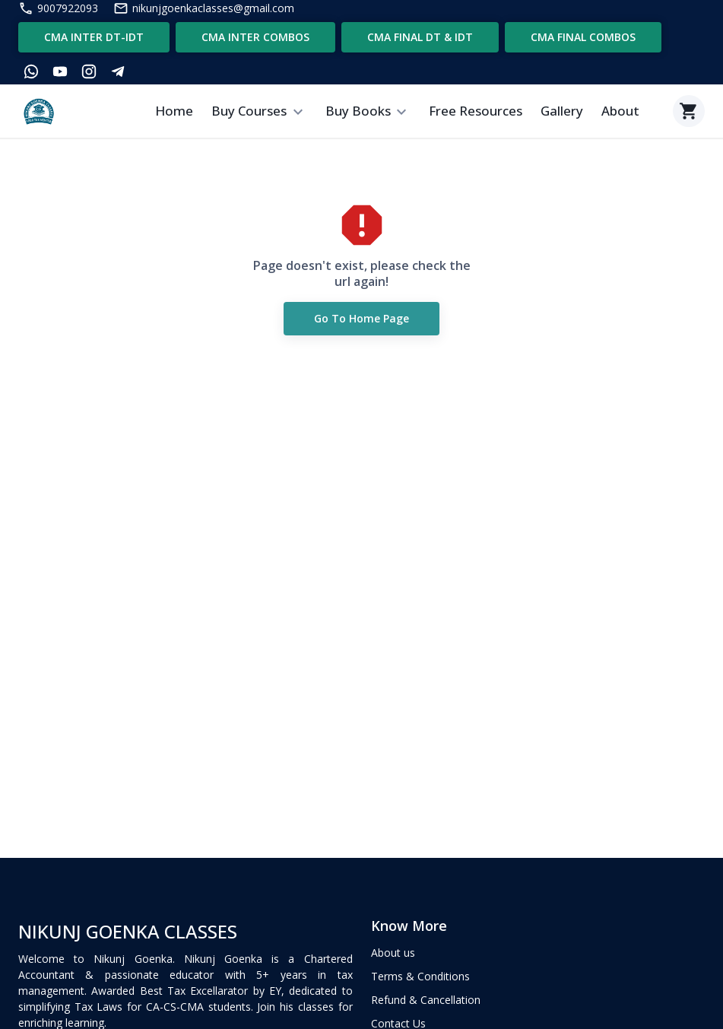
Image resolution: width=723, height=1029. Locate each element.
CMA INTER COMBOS (255, 37)
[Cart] (689, 111)
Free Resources (475, 110)
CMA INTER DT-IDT (94, 37)
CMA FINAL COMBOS (583, 37)
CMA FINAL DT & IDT (420, 37)
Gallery (562, 110)
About (620, 110)
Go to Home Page (361, 319)
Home (174, 110)
